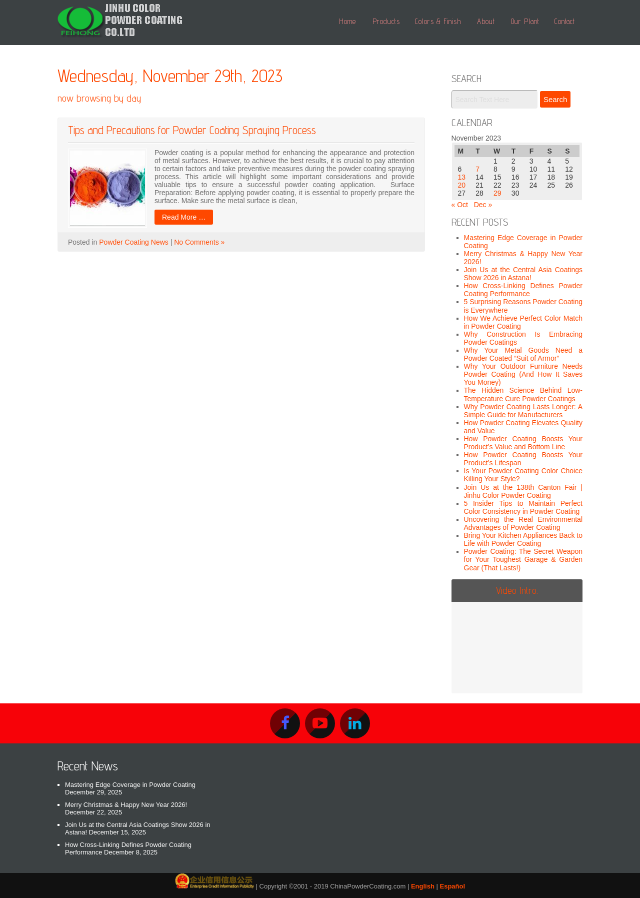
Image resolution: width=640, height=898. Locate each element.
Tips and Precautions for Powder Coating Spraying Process (192, 130)
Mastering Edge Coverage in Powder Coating (130, 784)
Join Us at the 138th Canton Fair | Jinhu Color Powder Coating (523, 491)
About (486, 21)
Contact (564, 21)
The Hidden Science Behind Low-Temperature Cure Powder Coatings (523, 394)
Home (347, 21)
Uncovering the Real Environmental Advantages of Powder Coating (523, 523)
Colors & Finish (438, 21)
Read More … (184, 217)
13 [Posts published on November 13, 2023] (462, 177)
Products (386, 21)
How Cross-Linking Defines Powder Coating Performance (523, 290)
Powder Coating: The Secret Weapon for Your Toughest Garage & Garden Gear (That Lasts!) (523, 559)
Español (453, 886)
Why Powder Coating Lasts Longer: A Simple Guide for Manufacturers (523, 411)
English (422, 886)
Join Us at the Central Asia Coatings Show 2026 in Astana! (523, 274)
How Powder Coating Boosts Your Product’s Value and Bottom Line (523, 443)
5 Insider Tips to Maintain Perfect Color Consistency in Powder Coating (523, 507)
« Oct (460, 205)
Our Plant (525, 21)
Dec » (483, 205)
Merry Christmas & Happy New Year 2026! (126, 804)
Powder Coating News (133, 242)
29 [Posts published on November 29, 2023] (498, 193)
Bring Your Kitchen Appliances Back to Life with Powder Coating (523, 539)
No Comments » (199, 242)
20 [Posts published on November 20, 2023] (462, 185)
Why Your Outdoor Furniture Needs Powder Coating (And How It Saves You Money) (523, 374)
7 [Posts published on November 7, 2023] (478, 169)
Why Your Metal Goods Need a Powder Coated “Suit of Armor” (523, 354)
